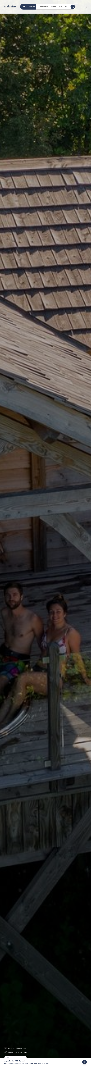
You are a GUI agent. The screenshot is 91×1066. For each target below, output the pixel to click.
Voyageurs (63, 7)
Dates (53, 7)
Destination (43, 7)
